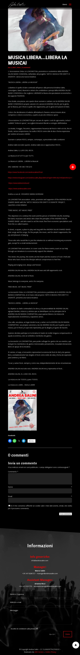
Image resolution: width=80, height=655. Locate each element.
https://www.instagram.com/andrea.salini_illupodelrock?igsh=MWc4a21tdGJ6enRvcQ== (40, 178)
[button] (73, 167)
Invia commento (65, 514)
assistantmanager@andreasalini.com (47, 586)
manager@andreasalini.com (47, 573)
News (19, 67)
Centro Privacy (50, 652)
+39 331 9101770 (25, 586)
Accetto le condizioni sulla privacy (23, 629)
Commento (13, 471)
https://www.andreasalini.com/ (19, 188)
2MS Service (39, 652)
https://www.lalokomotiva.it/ (18, 183)
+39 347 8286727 (28, 573)
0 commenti (26, 67)
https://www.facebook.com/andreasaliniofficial (25, 172)
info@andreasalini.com (39, 560)
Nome (40, 487)
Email (40, 496)
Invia (67, 634)
